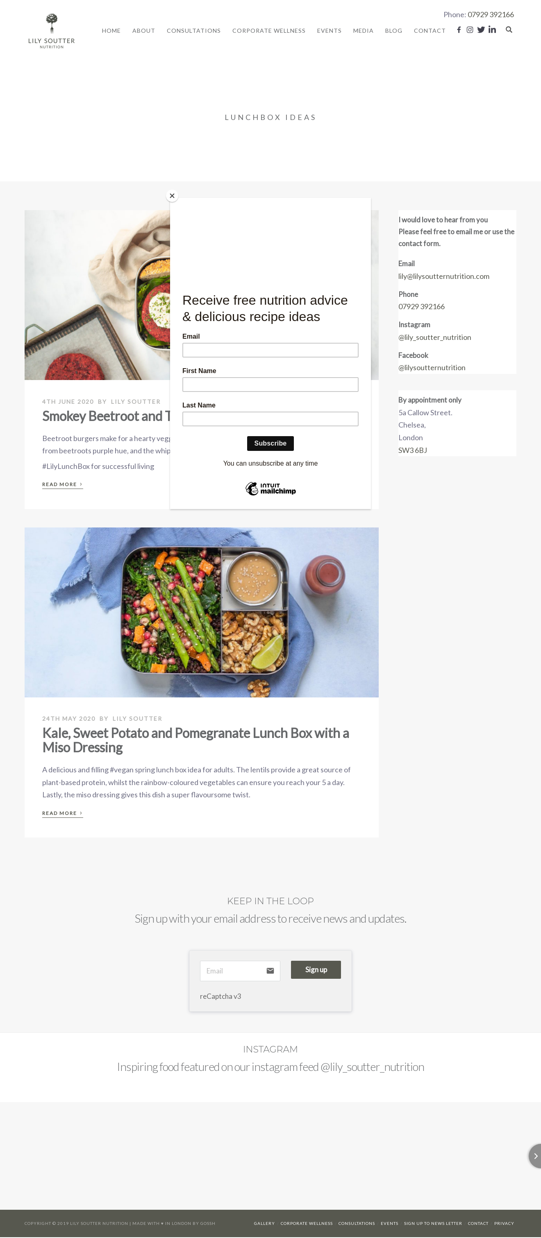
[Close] (172, 196)
